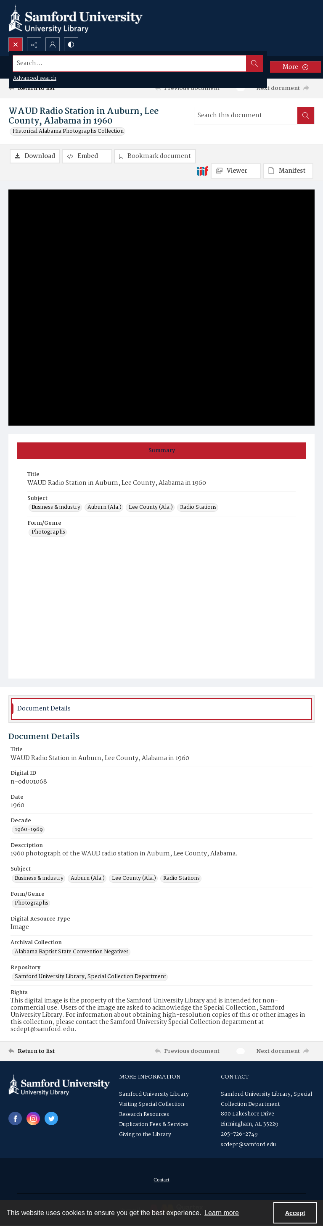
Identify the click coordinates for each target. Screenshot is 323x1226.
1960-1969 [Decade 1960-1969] (29, 830)
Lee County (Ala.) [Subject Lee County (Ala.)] (151, 507)
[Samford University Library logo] (75, 18)
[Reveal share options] (34, 44)
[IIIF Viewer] (236, 171)
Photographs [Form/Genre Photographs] (48, 532)
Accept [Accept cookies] (295, 1213)
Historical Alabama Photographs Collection (68, 131)
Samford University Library (154, 1094)
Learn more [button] (221, 1212)
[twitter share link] (51, 1118)
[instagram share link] (33, 1118)
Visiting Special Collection (151, 1104)
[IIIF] (202, 170)
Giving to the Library (145, 1134)
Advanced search (34, 78)
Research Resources (144, 1114)
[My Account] (52, 44)
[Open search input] (15, 44)
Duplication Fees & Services (153, 1124)
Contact (161, 1180)
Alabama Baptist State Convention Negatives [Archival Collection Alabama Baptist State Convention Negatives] (72, 952)
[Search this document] (245, 115)
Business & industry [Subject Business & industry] (56, 507)
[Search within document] (305, 115)
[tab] (161, 451)
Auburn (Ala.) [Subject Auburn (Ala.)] (104, 507)
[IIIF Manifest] (288, 171)
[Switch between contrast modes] (71, 44)
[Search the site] (129, 63)
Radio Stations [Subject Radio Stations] (198, 507)
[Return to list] (48, 88)
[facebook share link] (15, 1118)
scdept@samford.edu (248, 1144)
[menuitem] (161, 1180)
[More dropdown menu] (295, 67)
